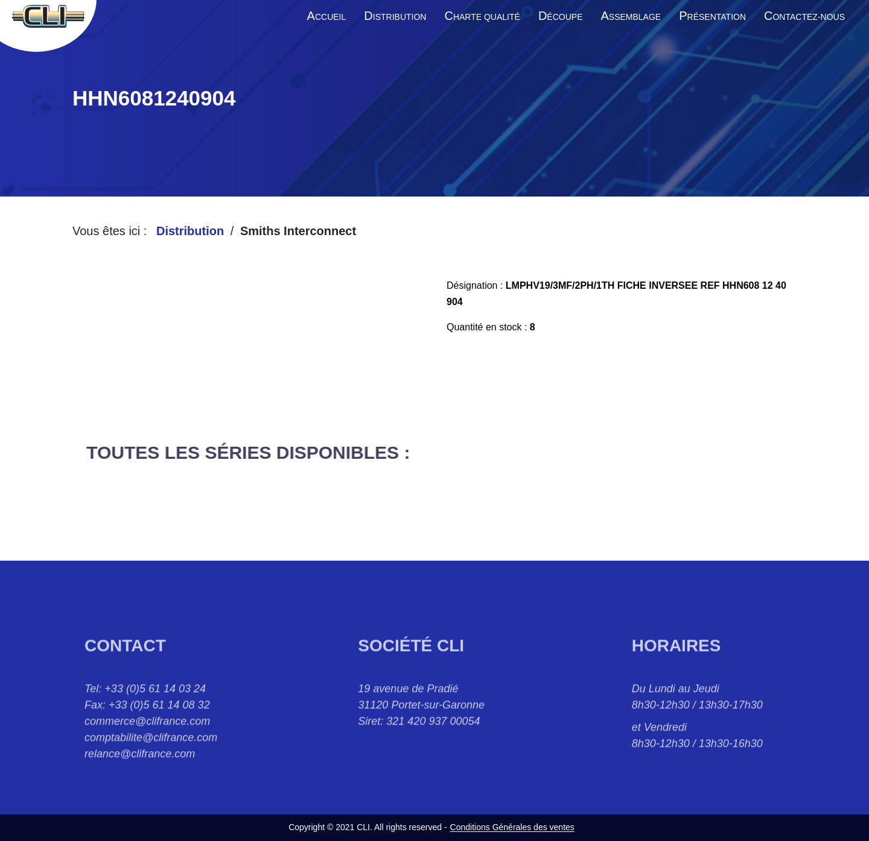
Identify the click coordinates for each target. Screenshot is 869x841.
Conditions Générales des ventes (512, 827)
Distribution (190, 231)
